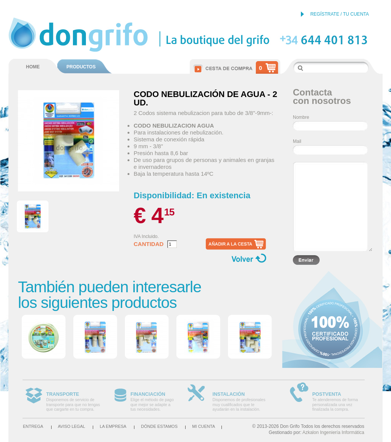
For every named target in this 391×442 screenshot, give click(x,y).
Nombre (301, 117)
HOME (33, 67)
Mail (297, 141)
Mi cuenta (203, 426)
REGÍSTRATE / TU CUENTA (339, 14)
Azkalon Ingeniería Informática (333, 432)
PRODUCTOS (80, 67)
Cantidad (148, 244)
